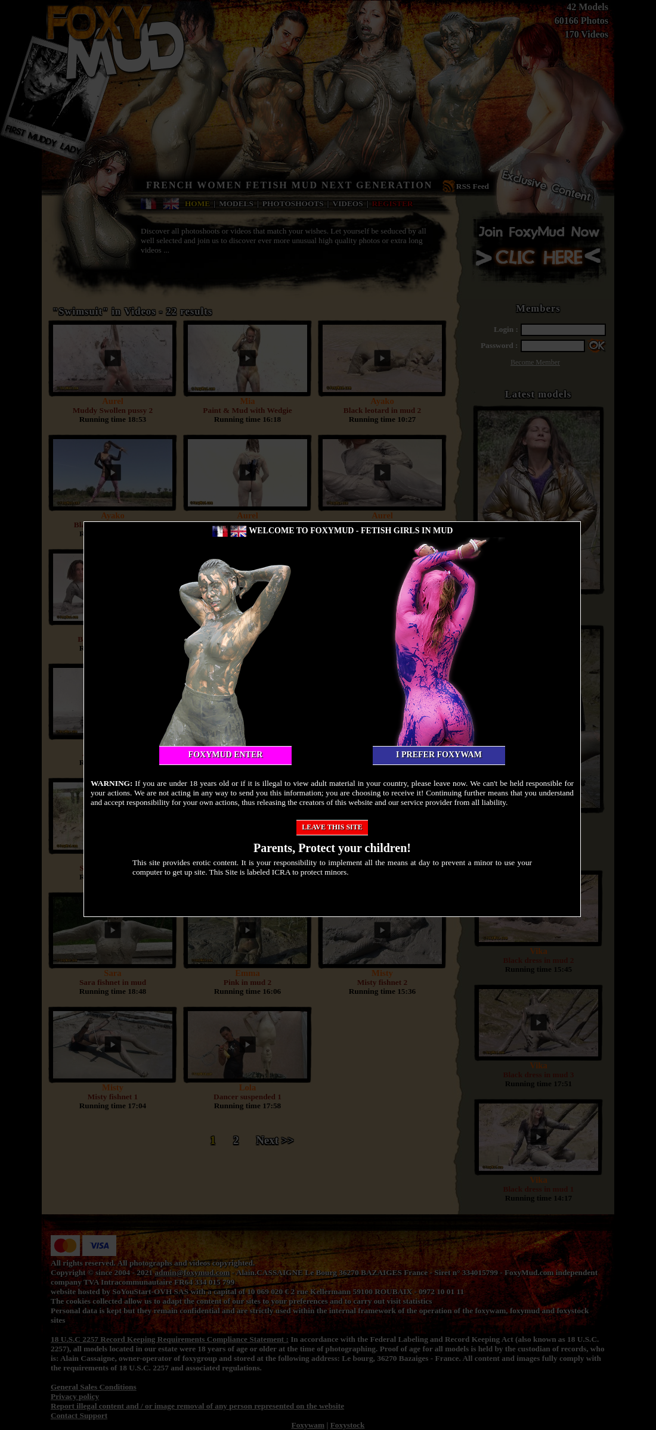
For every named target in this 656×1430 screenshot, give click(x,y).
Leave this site (332, 827)
